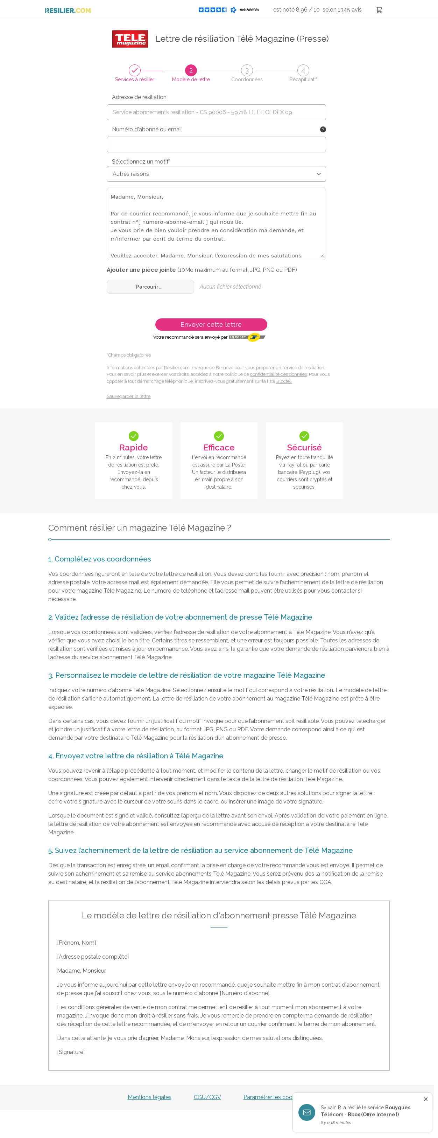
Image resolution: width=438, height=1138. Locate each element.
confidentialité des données (278, 374)
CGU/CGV (207, 1097)
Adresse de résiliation (139, 97)
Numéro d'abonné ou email (147, 129)
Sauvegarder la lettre (128, 396)
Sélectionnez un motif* (141, 161)
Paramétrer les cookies (272, 1097)
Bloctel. (284, 381)
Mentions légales (149, 1097)
